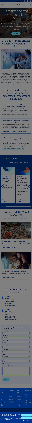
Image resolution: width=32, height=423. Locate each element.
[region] (16, 417)
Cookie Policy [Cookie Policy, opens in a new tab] (6, 419)
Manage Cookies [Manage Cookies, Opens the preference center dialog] (25, 420)
